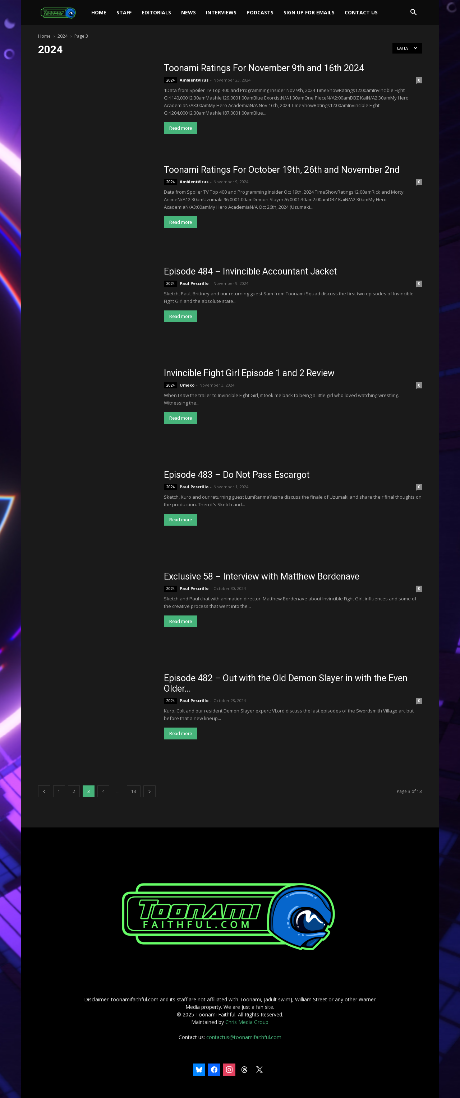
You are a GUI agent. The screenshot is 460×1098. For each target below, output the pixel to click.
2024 (63, 36)
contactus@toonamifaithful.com (243, 1037)
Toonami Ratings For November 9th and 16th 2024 (264, 68)
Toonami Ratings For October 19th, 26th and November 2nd (282, 170)
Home (98, 12)
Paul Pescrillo (194, 283)
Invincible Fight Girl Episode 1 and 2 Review (249, 373)
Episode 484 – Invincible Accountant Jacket (250, 271)
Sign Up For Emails (309, 12)
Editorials (156, 12)
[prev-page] (44, 791)
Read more (180, 128)
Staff (124, 12)
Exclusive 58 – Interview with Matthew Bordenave (261, 576)
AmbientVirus (194, 80)
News (188, 12)
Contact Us (361, 12)
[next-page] (149, 791)
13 (133, 791)
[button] (413, 13)
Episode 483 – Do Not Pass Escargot (236, 475)
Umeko (187, 385)
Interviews (221, 12)
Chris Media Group (246, 1022)
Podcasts (260, 12)
